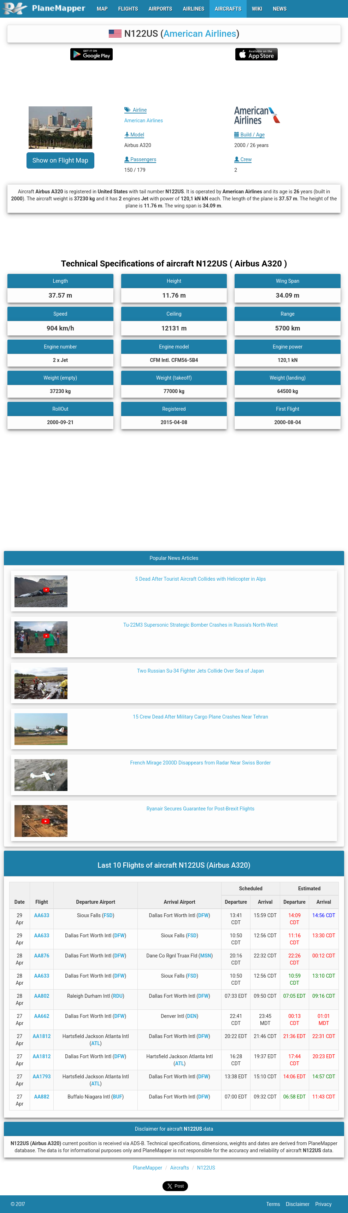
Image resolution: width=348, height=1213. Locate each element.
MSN (205, 956)
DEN (192, 1016)
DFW (203, 915)
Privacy (326, 1204)
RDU (118, 996)
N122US (206, 1168)
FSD (108, 915)
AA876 (41, 956)
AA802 (41, 996)
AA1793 (42, 1076)
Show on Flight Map (60, 160)
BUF (117, 1097)
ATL (95, 1043)
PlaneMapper (147, 1168)
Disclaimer (300, 1204)
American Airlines (200, 33)
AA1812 (42, 1036)
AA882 (41, 1097)
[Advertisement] (174, 83)
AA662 (41, 1016)
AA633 (41, 915)
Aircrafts (179, 1168)
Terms (276, 1204)
